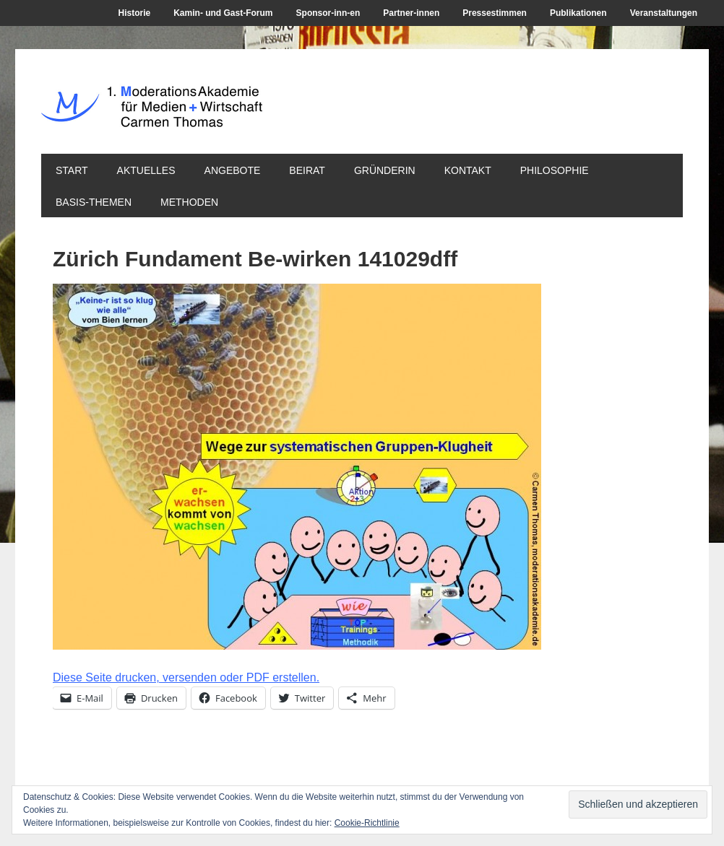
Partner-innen (411, 13)
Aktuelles (146, 170)
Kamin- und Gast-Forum (222, 13)
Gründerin (384, 170)
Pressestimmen (494, 13)
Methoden (189, 202)
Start (72, 170)
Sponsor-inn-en (328, 13)
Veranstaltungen (663, 13)
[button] (297, 467)
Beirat (307, 170)
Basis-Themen (94, 202)
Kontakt (467, 170)
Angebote (232, 170)
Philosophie (554, 170)
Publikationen (578, 13)
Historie (134, 13)
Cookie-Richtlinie (367, 823)
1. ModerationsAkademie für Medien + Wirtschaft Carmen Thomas (259, 114)
